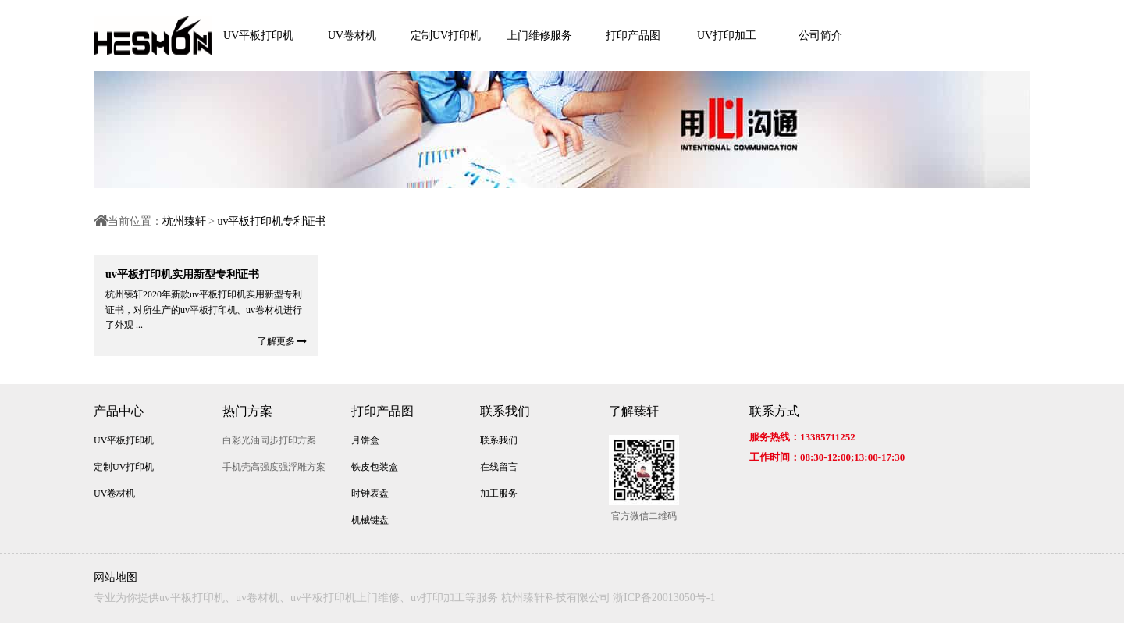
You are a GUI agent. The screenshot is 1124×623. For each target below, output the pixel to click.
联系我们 (505, 411)
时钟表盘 (370, 493)
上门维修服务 (539, 35)
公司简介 (820, 35)
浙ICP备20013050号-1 (664, 597)
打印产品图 (633, 35)
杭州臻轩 (184, 221)
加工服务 (499, 493)
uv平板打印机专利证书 (271, 221)
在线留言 (499, 466)
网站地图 (115, 577)
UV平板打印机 (258, 35)
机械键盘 (370, 519)
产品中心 (119, 411)
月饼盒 (365, 440)
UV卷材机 (352, 35)
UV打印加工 (726, 35)
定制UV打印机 (446, 35)
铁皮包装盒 (374, 466)
